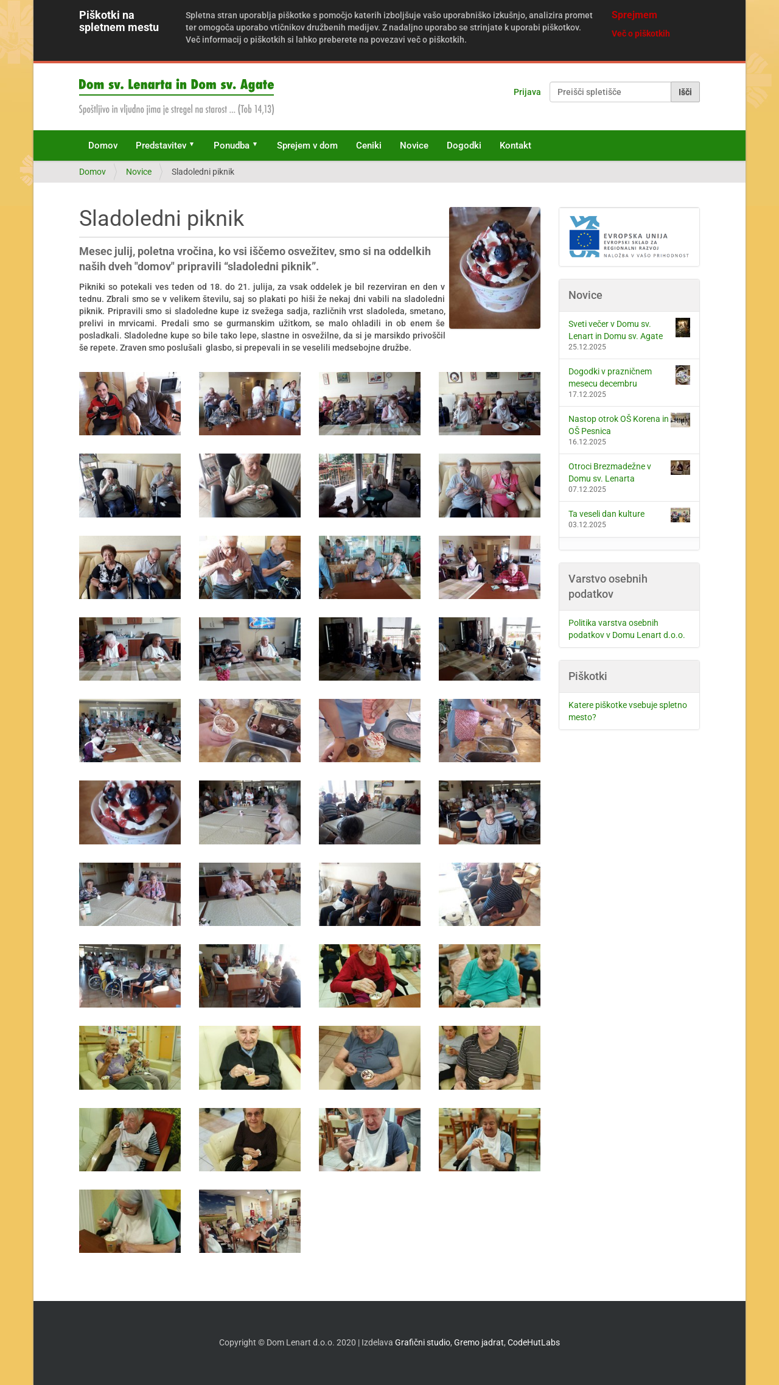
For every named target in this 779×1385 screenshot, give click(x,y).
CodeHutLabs (534, 1342)
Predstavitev (161, 145)
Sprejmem (634, 15)
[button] (195, 145)
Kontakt (515, 145)
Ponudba (232, 145)
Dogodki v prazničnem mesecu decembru (629, 376)
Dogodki (464, 145)
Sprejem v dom (307, 145)
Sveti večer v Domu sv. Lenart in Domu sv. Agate (629, 329)
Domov (102, 145)
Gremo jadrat (479, 1342)
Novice (414, 145)
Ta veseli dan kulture (629, 515)
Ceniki (369, 145)
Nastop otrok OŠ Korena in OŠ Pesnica (629, 424)
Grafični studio (422, 1342)
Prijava (527, 92)
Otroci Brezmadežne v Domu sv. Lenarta (629, 471)
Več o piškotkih (641, 33)
